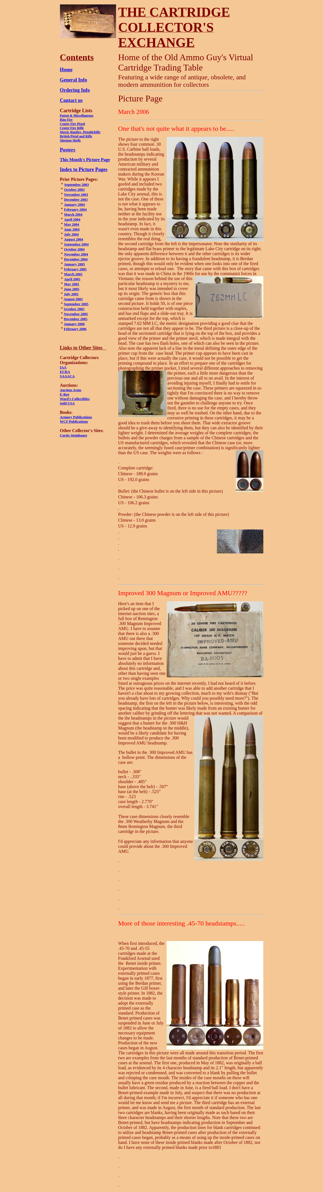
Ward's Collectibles (75, 399)
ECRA (65, 372)
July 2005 (71, 294)
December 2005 (75, 319)
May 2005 (71, 284)
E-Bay (65, 394)
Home (66, 69)
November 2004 (76, 254)
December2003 (76, 199)
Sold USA (67, 403)
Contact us (71, 100)
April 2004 (72, 219)
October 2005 (74, 309)
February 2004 (75, 209)
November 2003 (76, 194)
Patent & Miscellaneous (76, 115)
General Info (73, 80)
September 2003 (76, 184)
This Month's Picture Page (85, 159)
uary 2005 (78, 269)
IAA (63, 367)
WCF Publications (74, 421)
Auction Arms (71, 390)
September (72, 304)
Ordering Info (75, 90)
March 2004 (73, 214)
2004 (81, 249)
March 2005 (73, 274)
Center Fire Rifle (72, 128)
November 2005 (76, 314)
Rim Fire (66, 120)
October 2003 (74, 189)
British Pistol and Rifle (76, 136)
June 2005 (71, 289)
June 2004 (72, 229)
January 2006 (74, 324)
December (72, 259)
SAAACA (67, 376)
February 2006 (75, 329)
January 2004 (74, 204)
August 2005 (73, 299)
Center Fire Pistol (72, 124)
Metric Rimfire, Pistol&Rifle (80, 132)
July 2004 (71, 234)
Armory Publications (76, 417)
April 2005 (72, 279)
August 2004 (73, 239)
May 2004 (71, 224)
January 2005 (74, 264)
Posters (67, 150)
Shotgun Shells (70, 140)
